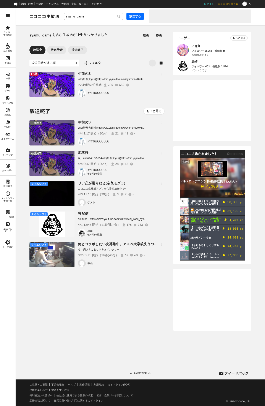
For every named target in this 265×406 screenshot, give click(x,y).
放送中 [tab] (37, 50)
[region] (8, 207)
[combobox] (93, 16)
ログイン (209, 4)
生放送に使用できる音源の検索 (75, 395)
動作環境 (84, 384)
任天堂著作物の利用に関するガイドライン (78, 400)
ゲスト (91, 202)
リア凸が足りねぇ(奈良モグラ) (101, 183)
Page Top (140, 373)
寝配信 (83, 213)
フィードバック (236, 373)
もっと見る (154, 111)
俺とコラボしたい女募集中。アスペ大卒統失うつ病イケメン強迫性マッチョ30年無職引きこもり (152, 244)
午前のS (84, 74)
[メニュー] (162, 74)
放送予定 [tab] (57, 50)
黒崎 (90, 230)
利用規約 (99, 384)
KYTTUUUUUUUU (98, 93)
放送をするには (60, 390)
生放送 (40, 4)
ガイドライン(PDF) (119, 384)
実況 (74, 4)
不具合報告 (57, 384)
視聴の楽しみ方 (38, 390)
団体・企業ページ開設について (115, 395)
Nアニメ (84, 4)
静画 (30, 4)
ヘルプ (72, 384)
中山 (90, 263)
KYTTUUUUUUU (97, 170)
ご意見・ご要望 (38, 384)
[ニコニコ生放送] (44, 16)
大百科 (65, 4)
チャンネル (52, 4)
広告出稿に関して (39, 400)
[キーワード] (93, 16)
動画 (23, 4)
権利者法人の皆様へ (41, 395)
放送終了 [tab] (77, 50)
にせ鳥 (195, 46)
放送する (135, 16)
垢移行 (83, 153)
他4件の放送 (94, 234)
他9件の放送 (94, 173)
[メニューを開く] (7, 15)
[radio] (152, 63)
